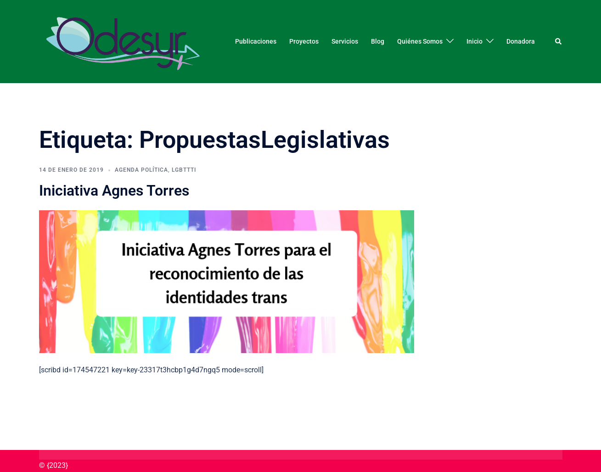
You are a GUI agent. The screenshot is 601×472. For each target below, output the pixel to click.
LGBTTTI (184, 170)
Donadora (520, 41)
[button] (558, 41)
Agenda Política (141, 170)
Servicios (344, 41)
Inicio (474, 41)
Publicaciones (255, 41)
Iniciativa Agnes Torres (114, 190)
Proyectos (304, 41)
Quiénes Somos (420, 41)
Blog (377, 41)
